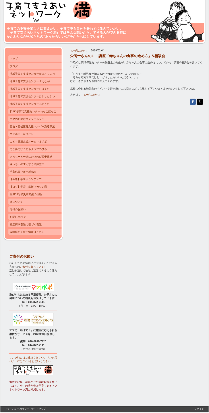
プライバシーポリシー (17, 408)
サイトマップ (38, 408)
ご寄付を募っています (33, 266)
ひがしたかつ (79, 50)
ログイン (199, 408)
